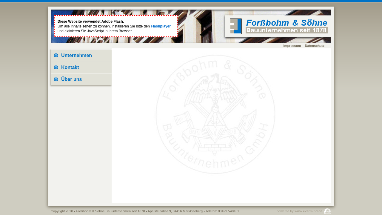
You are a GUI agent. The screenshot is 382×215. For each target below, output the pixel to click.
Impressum (292, 45)
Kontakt (70, 67)
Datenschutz (314, 45)
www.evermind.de (308, 211)
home (279, 26)
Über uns (71, 79)
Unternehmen (76, 55)
